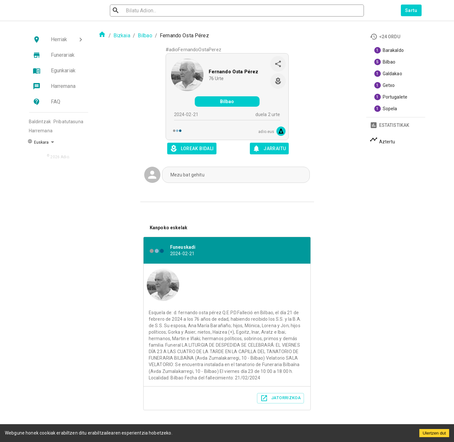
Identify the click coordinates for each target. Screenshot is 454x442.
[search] (144, 10)
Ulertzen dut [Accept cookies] (434, 433)
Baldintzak (40, 121)
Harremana (40, 130)
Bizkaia (121, 35)
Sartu (411, 10)
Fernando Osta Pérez (234, 72)
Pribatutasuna (68, 121)
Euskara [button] (38, 142)
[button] (59, 39)
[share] (278, 64)
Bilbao (145, 35)
